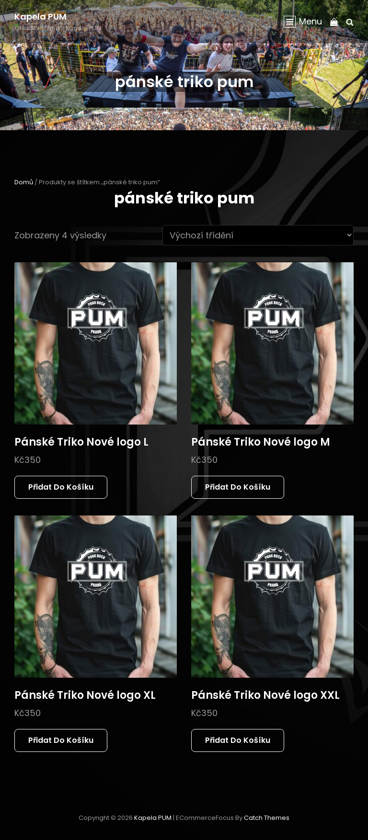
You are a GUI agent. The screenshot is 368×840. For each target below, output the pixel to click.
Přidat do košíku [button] (60, 487)
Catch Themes (266, 817)
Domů (23, 182)
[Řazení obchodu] (258, 235)
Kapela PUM (40, 16)
